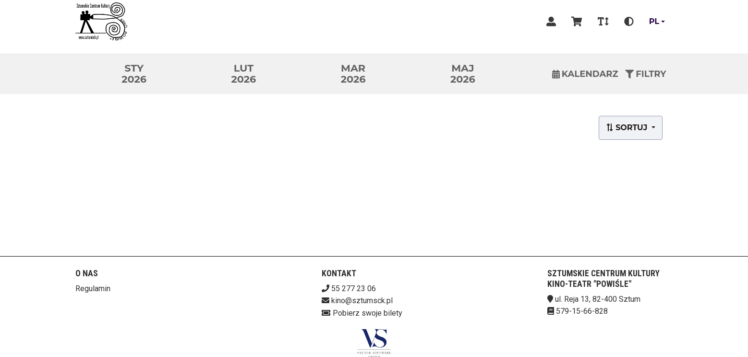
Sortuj (628, 127)
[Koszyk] (577, 21)
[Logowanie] (551, 21)
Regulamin (92, 288)
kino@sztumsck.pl (362, 300)
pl (654, 21)
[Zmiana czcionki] (603, 22)
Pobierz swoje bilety (367, 313)
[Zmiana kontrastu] (628, 22)
